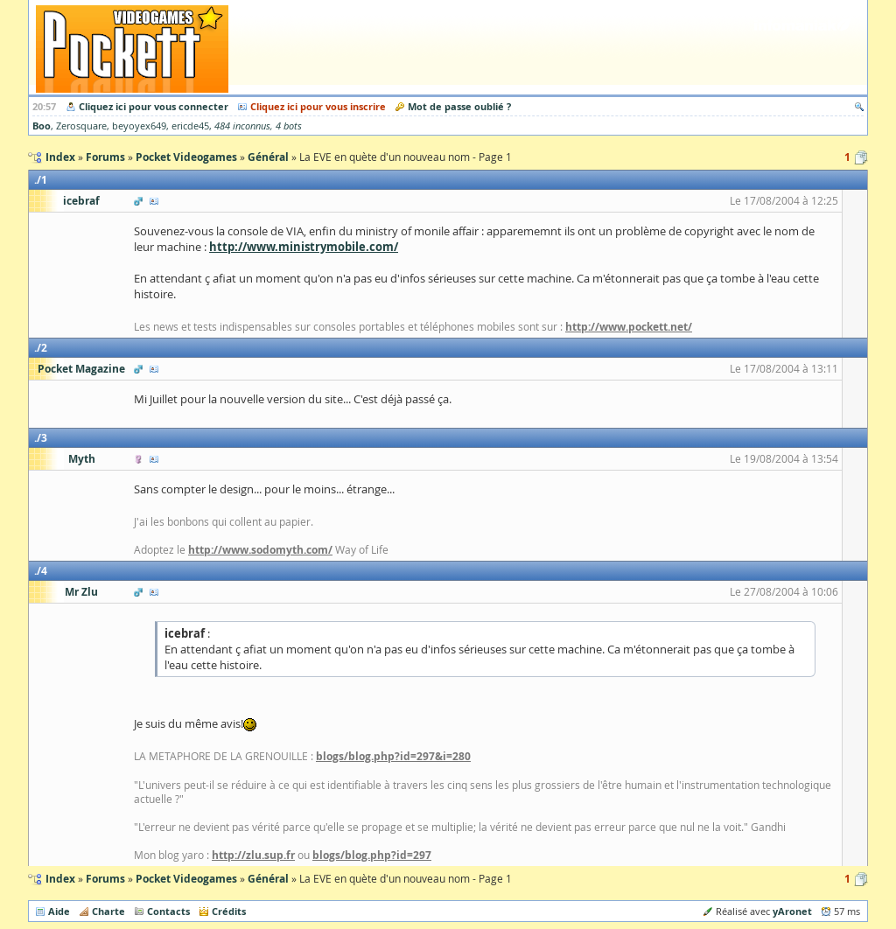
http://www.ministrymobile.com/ (303, 247)
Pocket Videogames (186, 878)
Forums (105, 878)
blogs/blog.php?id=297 (371, 855)
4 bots (289, 126)
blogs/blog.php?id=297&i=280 (393, 756)
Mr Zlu (81, 591)
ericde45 (190, 126)
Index (60, 878)
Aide (59, 911)
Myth (81, 458)
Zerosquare (81, 126)
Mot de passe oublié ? (459, 106)
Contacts (168, 911)
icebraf (81, 200)
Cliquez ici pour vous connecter (153, 106)
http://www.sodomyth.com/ (260, 549)
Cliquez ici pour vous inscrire (318, 106)
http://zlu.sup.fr (253, 855)
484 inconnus (242, 126)
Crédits (229, 911)
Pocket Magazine (81, 368)
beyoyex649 (139, 126)
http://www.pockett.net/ (628, 326)
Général (268, 878)
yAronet (792, 911)
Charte (108, 911)
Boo (41, 125)
